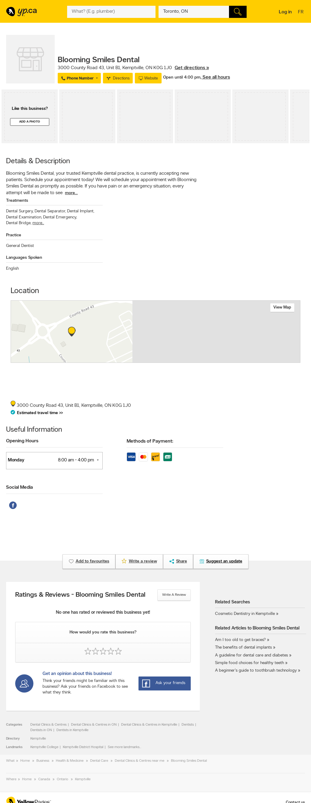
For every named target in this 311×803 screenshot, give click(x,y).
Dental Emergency (60, 217)
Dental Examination (24, 217)
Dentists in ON (41, 730)
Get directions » (192, 68)
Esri (200, 359)
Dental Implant (80, 211)
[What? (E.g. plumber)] (111, 12)
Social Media (19, 487)
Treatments (17, 200)
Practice (13, 235)
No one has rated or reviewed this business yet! (103, 612)
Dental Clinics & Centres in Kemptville (149, 725)
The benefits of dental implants (243, 647)
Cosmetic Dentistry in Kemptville (245, 614)
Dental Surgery (19, 211)
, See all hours (215, 77)
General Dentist (20, 246)
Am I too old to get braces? (240, 640)
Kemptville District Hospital (83, 747)
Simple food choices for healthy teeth (249, 663)
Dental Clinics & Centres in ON (94, 725)
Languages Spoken (24, 257)
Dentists (188, 725)
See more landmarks (123, 747)
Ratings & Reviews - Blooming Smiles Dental (80, 595)
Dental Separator (50, 211)
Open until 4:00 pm (181, 77)
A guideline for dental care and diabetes (251, 655)
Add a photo (29, 121)
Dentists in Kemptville (72, 730)
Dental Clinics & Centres (48, 725)
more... (71, 193)
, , (133, 68)
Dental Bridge (18, 223)
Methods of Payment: (150, 441)
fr (301, 12)
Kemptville (38, 739)
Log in (285, 12)
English (12, 268)
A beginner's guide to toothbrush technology (256, 670)
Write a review (174, 595)
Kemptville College (44, 747)
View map (282, 307)
